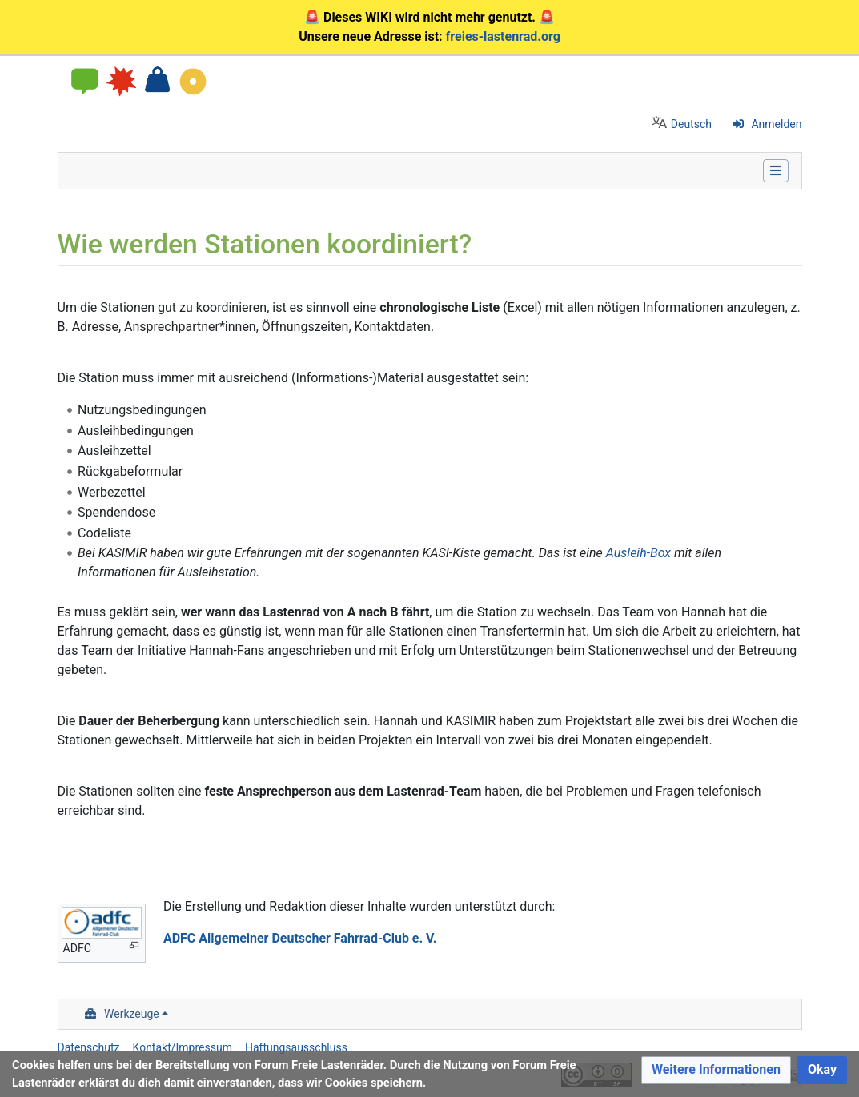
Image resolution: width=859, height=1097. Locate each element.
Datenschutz (89, 1047)
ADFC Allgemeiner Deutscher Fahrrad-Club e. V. (300, 938)
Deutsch (691, 124)
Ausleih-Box (638, 552)
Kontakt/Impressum (182, 1047)
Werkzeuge (131, 1013)
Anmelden (776, 124)
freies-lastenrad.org (503, 36)
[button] (716, 1070)
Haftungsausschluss (296, 1047)
